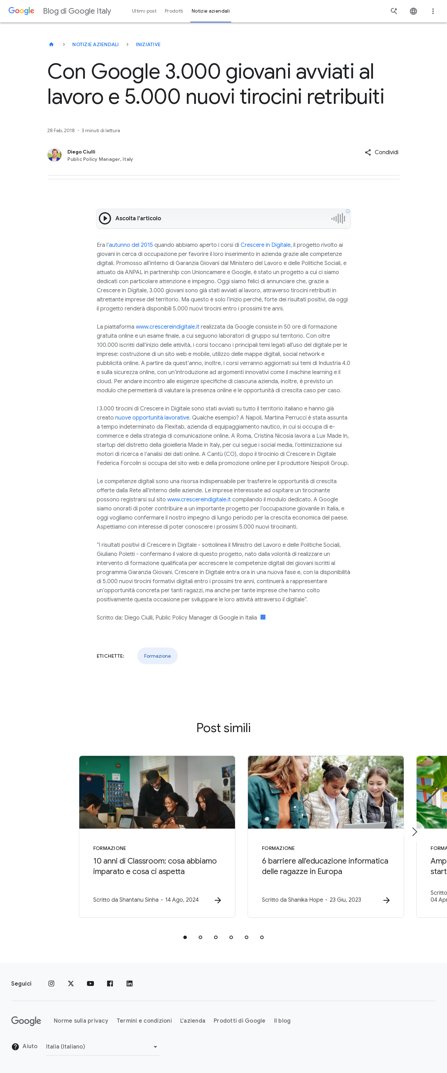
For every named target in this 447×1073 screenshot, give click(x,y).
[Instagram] (51, 983)
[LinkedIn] (129, 983)
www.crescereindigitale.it (167, 326)
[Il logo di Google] (26, 1021)
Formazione (157, 656)
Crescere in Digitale (266, 245)
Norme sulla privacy (81, 1021)
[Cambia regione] (103, 1046)
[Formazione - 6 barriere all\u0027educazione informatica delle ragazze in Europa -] (315, 837)
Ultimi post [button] (144, 11)
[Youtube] (90, 983)
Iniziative (148, 44)
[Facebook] (110, 983)
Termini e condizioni (144, 1021)
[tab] (185, 937)
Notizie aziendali (95, 44)
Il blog (282, 1021)
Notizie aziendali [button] (211, 11)
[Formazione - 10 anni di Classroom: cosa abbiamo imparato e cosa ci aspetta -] (132, 837)
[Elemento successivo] (414, 832)
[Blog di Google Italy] (51, 44)
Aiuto (24, 1047)
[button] (381, 152)
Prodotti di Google (240, 1021)
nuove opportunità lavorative (152, 417)
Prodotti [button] (174, 11)
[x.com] (71, 983)
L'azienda (192, 1021)
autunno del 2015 (131, 245)
